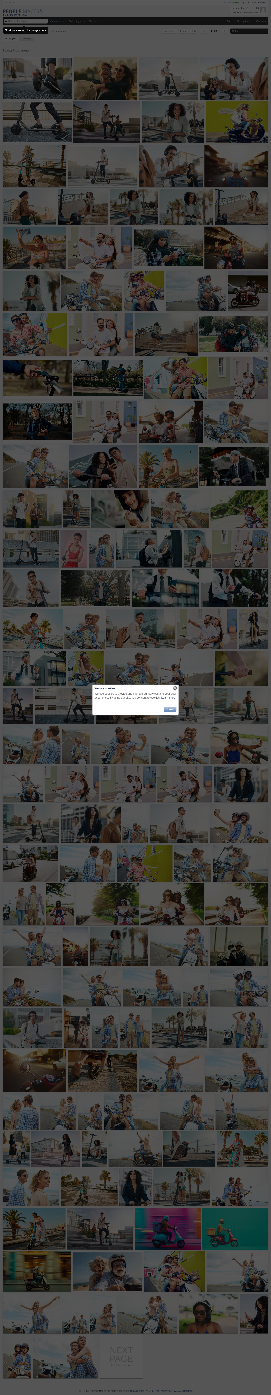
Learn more (168, 697)
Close (170, 709)
